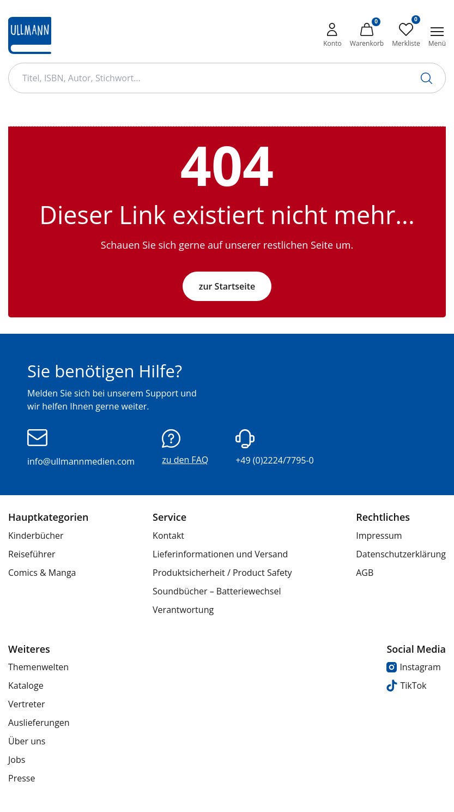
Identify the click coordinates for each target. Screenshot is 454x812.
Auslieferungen (39, 723)
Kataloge (26, 685)
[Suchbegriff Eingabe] (227, 78)
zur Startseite (227, 286)
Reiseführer (32, 554)
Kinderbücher (36, 536)
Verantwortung (183, 610)
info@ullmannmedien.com (81, 448)
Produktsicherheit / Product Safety (222, 573)
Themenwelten (38, 667)
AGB (364, 573)
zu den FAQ (185, 447)
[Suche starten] (426, 78)
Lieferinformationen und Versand (220, 554)
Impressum (379, 536)
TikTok (406, 685)
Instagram (413, 667)
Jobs (16, 760)
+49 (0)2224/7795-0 (274, 447)
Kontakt (168, 536)
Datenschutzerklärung (401, 554)
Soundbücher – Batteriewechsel (217, 591)
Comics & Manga (42, 573)
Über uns (26, 741)
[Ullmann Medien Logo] (29, 35)
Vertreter (26, 704)
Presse (21, 778)
